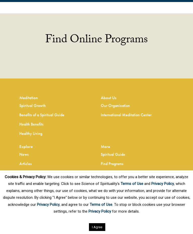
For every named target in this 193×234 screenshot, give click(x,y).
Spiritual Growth (32, 105)
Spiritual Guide (113, 154)
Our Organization (115, 105)
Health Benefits (31, 124)
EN (5, 8)
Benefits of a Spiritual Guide (41, 115)
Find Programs (112, 163)
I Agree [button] (97, 227)
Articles (25, 163)
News (24, 154)
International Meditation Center (126, 115)
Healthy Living (30, 133)
